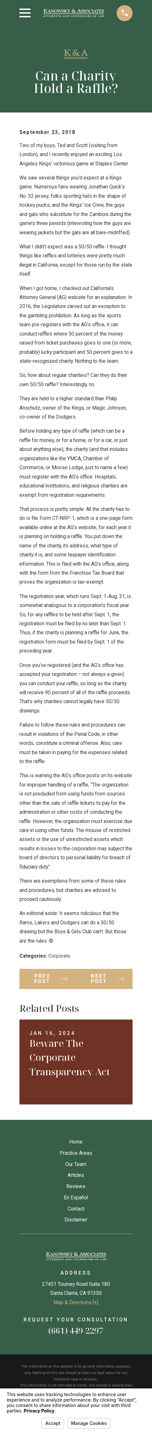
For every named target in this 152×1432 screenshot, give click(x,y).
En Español (76, 1198)
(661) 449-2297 (75, 1330)
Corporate (59, 956)
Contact (76, 1209)
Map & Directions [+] (76, 1302)
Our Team (75, 1164)
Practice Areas (76, 1153)
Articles (76, 1175)
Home (76, 1142)
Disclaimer (75, 1220)
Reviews (75, 1186)
